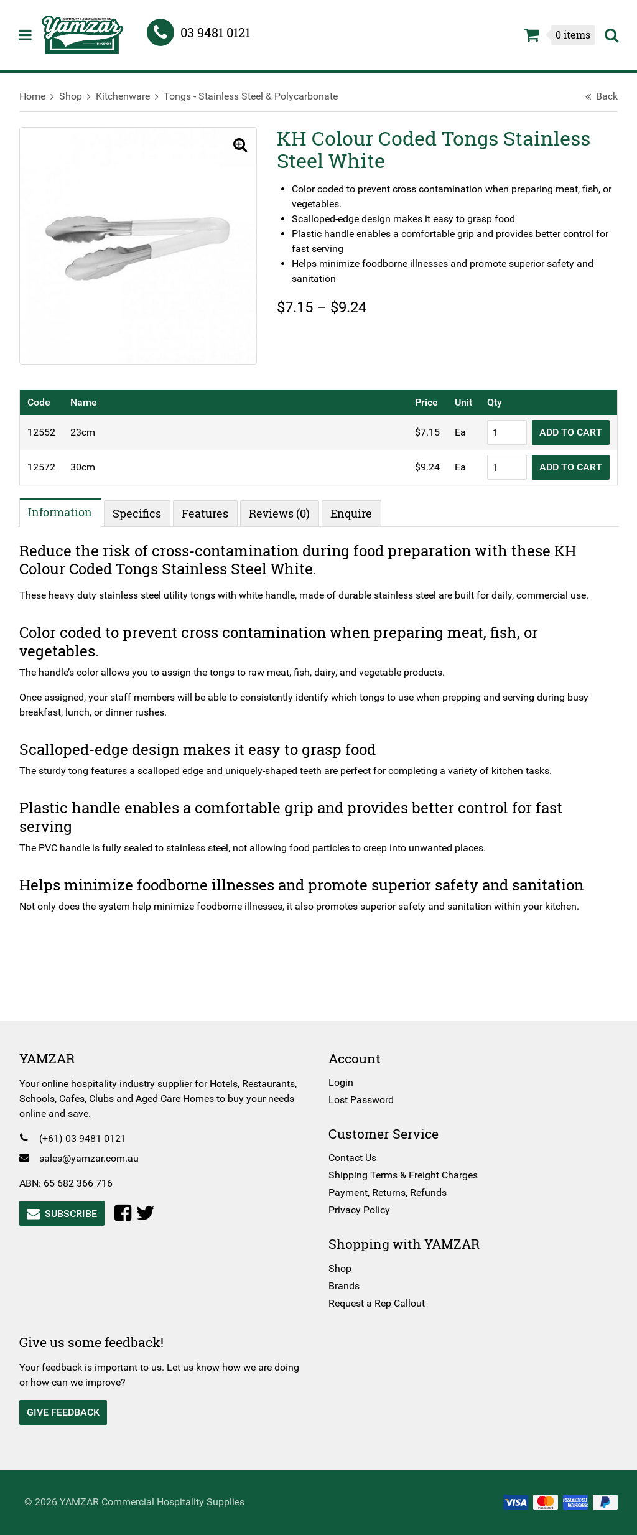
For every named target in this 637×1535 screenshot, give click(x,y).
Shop (76, 96)
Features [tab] (211, 509)
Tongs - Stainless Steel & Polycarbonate (256, 96)
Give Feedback (68, 1412)
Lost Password (361, 1100)
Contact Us (352, 1158)
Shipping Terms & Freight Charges (403, 1175)
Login (340, 1082)
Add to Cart (565, 428)
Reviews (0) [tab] (285, 509)
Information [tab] (66, 507)
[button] (235, 145)
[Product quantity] (501, 428)
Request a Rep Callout (376, 1303)
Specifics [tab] (143, 509)
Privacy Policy (359, 1210)
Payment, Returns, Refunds (387, 1192)
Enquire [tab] (357, 509)
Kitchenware (128, 96)
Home (38, 96)
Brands (344, 1286)
